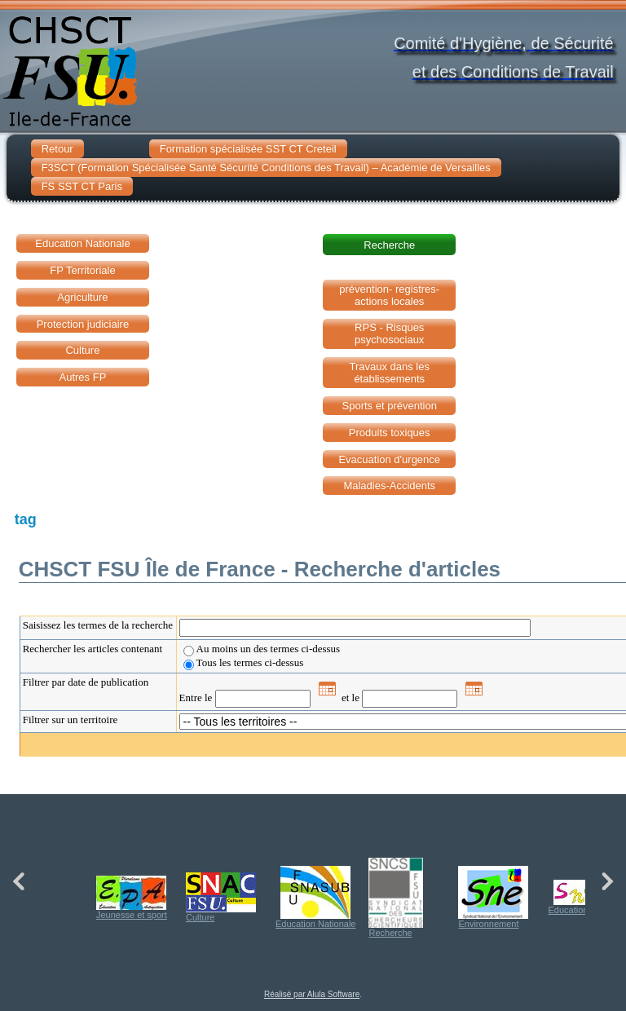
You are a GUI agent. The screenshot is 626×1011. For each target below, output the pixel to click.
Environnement (493, 897)
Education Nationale (315, 897)
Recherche (395, 898)
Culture (221, 897)
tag (26, 519)
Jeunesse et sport (131, 898)
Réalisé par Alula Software (311, 994)
